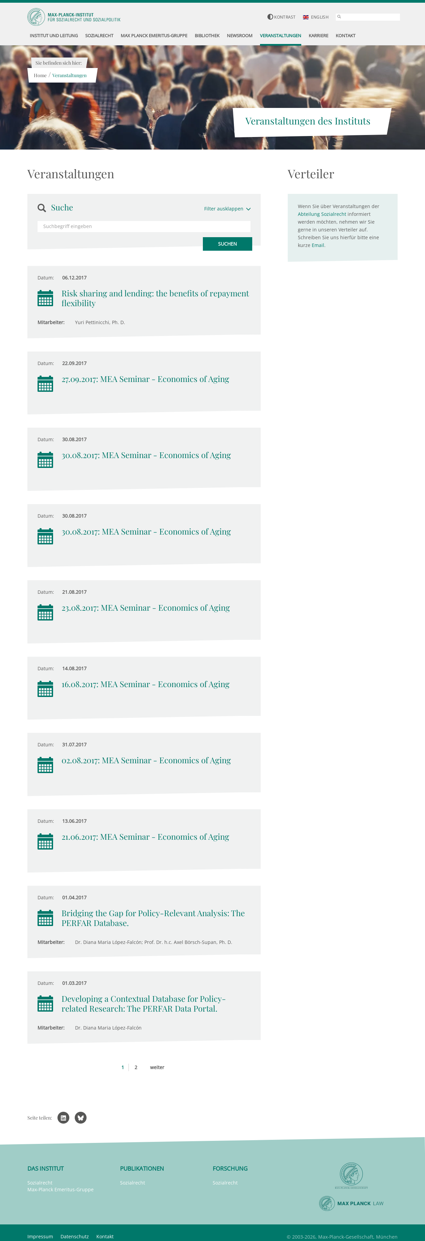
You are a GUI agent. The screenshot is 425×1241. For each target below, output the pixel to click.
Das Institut (45, 1168)
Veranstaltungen (69, 75)
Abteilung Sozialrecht (322, 214)
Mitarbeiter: (51, 322)
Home (39, 75)
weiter (157, 1067)
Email (318, 245)
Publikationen (142, 1168)
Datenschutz (75, 1236)
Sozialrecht (39, 1182)
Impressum (40, 1236)
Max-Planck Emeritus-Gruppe (60, 1189)
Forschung (230, 1168)
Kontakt (105, 1236)
